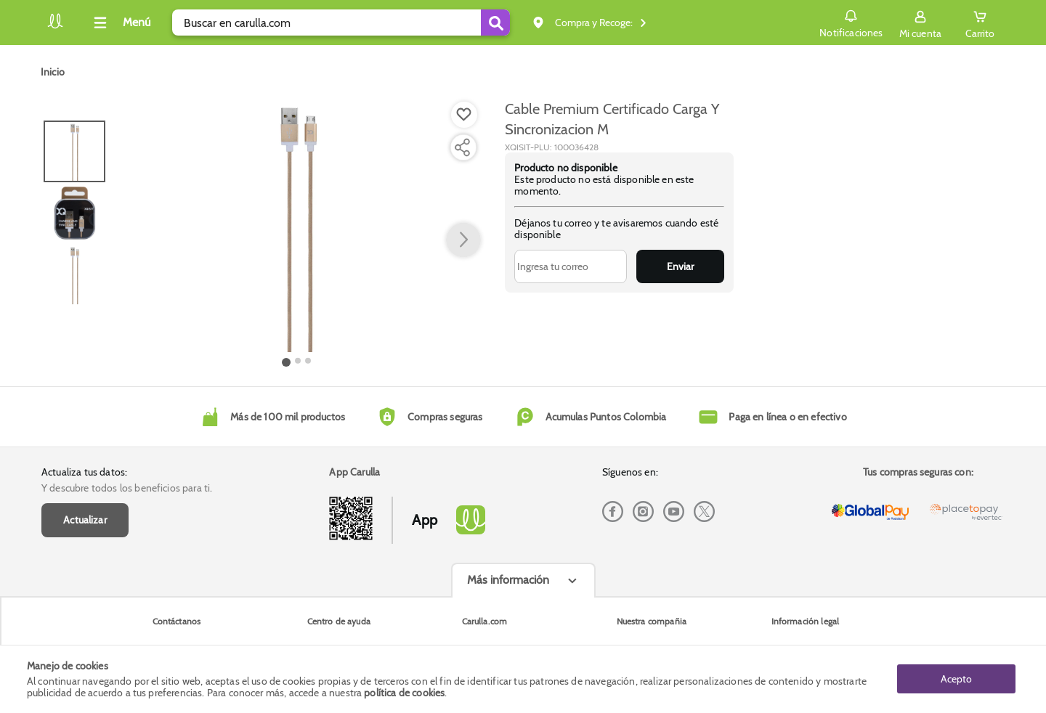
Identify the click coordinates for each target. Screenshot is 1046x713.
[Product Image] (297, 226)
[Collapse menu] (120, 22)
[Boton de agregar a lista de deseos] (464, 115)
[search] (341, 22)
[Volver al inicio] (55, 26)
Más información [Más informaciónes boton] (508, 580)
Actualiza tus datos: (84, 472)
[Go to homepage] (53, 71)
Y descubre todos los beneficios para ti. (126, 488)
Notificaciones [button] (851, 21)
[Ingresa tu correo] (570, 266)
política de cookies (404, 692)
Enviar (680, 266)
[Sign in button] (920, 22)
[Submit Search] (495, 22)
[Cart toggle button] (980, 22)
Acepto (956, 678)
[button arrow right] (463, 240)
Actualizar (85, 519)
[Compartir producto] (462, 147)
